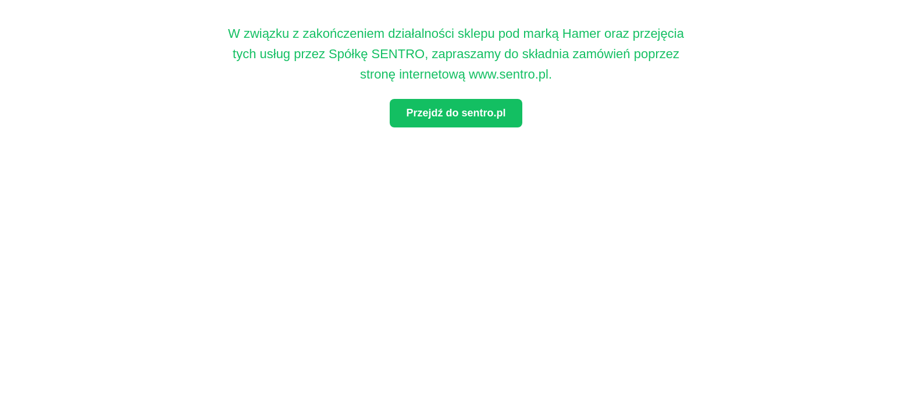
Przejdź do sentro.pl (455, 113)
